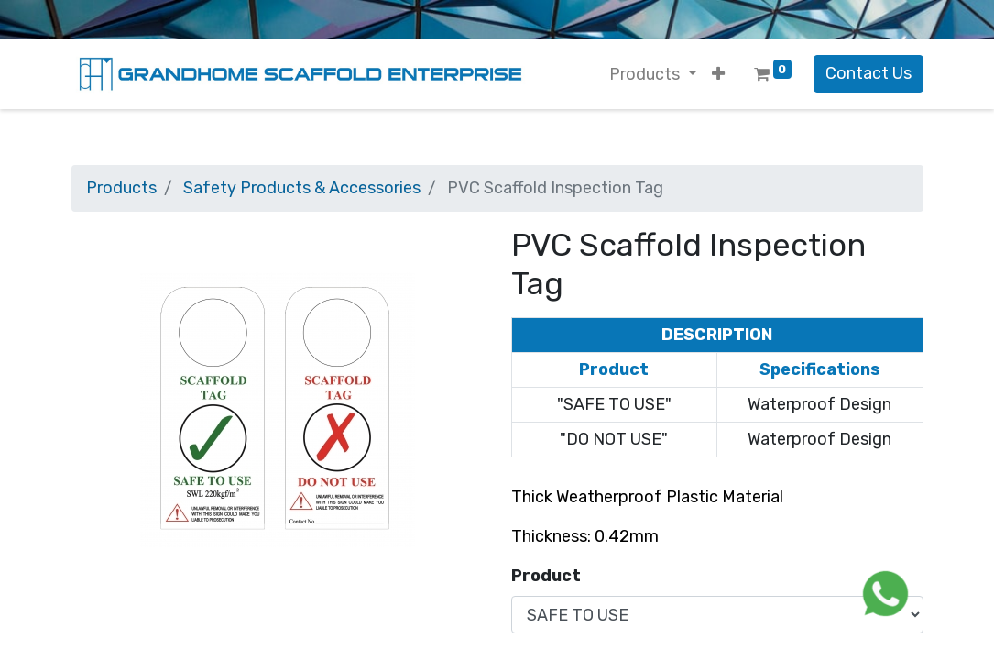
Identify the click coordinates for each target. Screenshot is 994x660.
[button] (718, 74)
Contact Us (868, 73)
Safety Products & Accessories (302, 188)
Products (121, 188)
